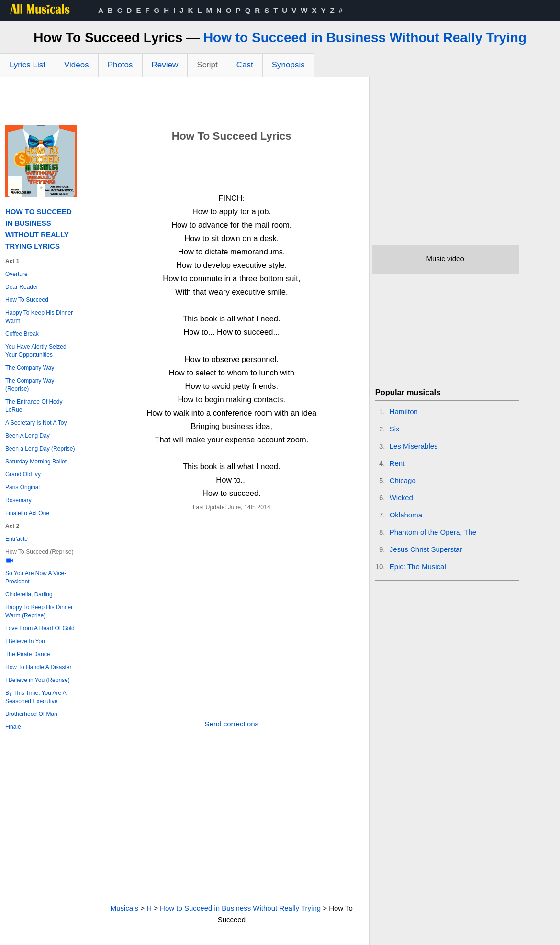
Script (207, 64)
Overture (16, 274)
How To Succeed (26, 300)
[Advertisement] (184, 103)
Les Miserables (414, 446)
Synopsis (288, 64)
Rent (397, 463)
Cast (244, 64)
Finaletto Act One (27, 513)
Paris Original (22, 487)
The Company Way (29, 367)
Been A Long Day (27, 435)
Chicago (403, 480)
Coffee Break (22, 333)
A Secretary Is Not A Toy (36, 422)
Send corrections (232, 724)
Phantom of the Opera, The (433, 532)
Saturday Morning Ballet (36, 461)
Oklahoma (406, 515)
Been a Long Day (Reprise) (40, 448)
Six (395, 429)
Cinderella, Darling (29, 594)
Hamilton (404, 411)
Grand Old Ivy (23, 474)
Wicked (401, 498)
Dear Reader (21, 287)
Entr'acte (16, 539)
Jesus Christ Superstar (426, 549)
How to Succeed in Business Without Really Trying (364, 37)
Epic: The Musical (418, 566)
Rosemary (18, 500)
